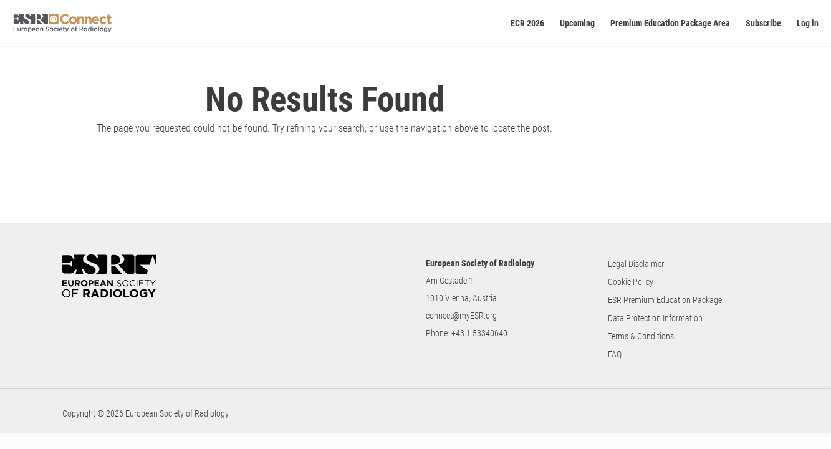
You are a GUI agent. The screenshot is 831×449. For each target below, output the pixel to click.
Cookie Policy (630, 282)
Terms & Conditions (641, 336)
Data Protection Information (655, 318)
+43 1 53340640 (479, 333)
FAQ (615, 354)
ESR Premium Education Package (665, 300)
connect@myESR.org (461, 316)
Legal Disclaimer (636, 264)
